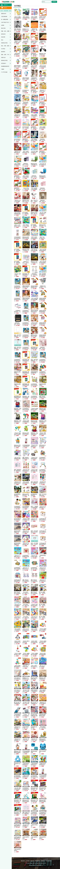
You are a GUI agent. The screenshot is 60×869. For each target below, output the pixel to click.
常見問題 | (28, 860)
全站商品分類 (48, 860)
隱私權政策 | (37, 860)
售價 (15, 19)
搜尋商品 (54, 1)
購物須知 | (32, 860)
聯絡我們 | (23, 860)
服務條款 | (43, 860)
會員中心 (5, 4)
